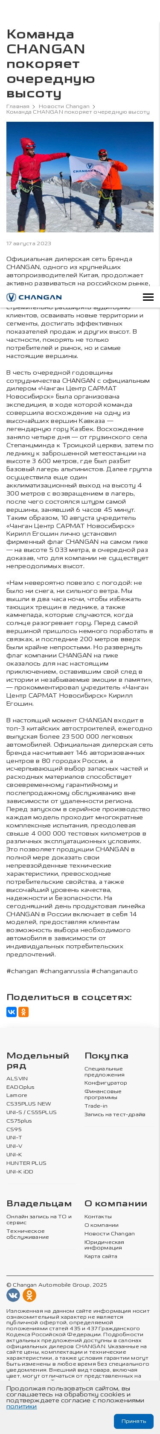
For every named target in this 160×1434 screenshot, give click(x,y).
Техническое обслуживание (27, 1234)
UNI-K (14, 1155)
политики (21, 1406)
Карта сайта (101, 1256)
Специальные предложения (104, 1072)
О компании (116, 1204)
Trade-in (96, 1106)
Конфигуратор (106, 1083)
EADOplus (20, 1087)
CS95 (14, 1129)
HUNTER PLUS (26, 1163)
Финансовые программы (103, 1094)
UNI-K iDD (20, 1172)
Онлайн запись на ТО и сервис (39, 1220)
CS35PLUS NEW (28, 1104)
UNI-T (14, 1138)
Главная (17, 106)
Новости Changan (64, 106)
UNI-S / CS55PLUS (31, 1112)
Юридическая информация (104, 1245)
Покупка (106, 1056)
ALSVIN (17, 1079)
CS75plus (19, 1121)
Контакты (98, 1217)
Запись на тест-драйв (115, 1114)
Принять (134, 1421)
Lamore (16, 1095)
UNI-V (14, 1146)
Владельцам (39, 1204)
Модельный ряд (38, 1061)
